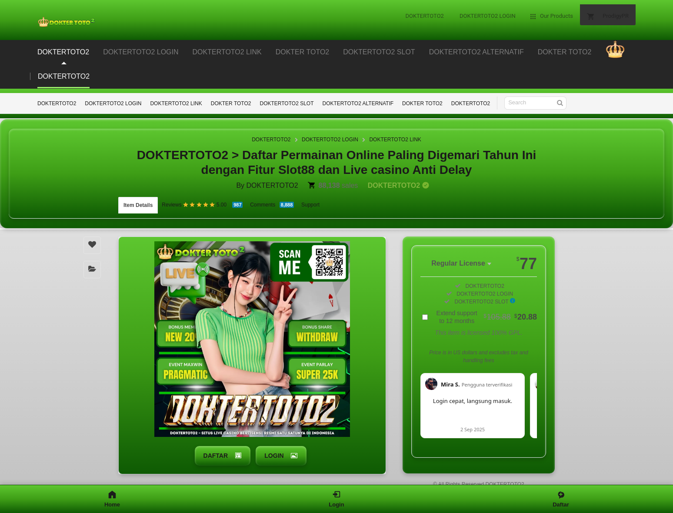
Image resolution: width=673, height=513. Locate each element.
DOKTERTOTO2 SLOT (286, 103)
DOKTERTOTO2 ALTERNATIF (358, 103)
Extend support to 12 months (486, 313)
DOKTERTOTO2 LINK (176, 103)
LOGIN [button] (273, 450)
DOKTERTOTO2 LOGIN (113, 103)
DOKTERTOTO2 (56, 103)
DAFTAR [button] (214, 450)
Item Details (138, 203)
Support (310, 203)
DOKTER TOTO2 (231, 103)
